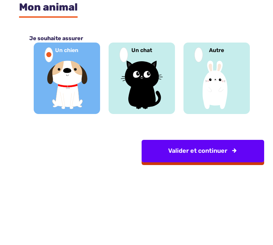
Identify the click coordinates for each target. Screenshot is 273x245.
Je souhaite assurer (56, 38)
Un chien (66, 50)
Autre (216, 50)
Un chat (141, 50)
